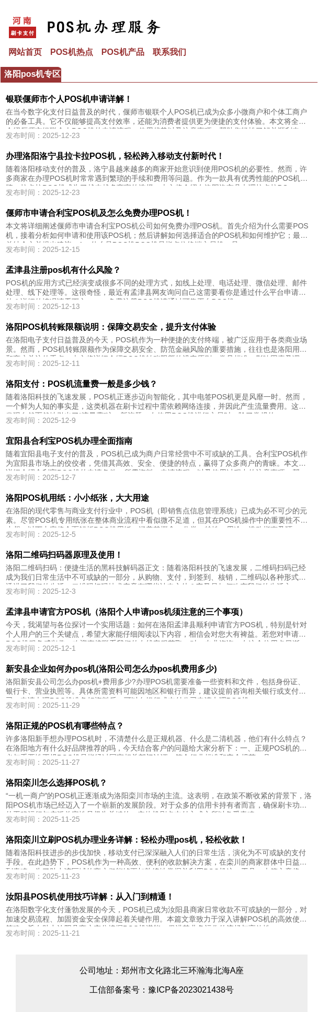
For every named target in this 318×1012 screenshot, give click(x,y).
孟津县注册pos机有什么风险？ (63, 270)
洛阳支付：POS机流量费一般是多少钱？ (81, 384)
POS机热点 (71, 52)
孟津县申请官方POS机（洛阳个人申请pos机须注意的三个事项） (126, 611)
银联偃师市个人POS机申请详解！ (69, 99)
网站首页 (25, 52)
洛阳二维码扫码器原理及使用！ (64, 554)
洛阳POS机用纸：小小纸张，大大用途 (77, 497)
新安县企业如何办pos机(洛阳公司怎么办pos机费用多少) (111, 668)
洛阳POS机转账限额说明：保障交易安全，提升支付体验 (111, 327)
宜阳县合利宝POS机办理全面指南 (69, 440)
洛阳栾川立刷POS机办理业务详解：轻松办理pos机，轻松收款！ (126, 839)
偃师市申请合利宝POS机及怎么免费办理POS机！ (99, 213)
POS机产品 (122, 52)
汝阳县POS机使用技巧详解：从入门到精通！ (90, 896)
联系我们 (169, 52)
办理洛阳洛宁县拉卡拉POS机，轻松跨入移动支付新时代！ (115, 156)
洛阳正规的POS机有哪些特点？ (65, 725)
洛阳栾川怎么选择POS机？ (56, 782)
